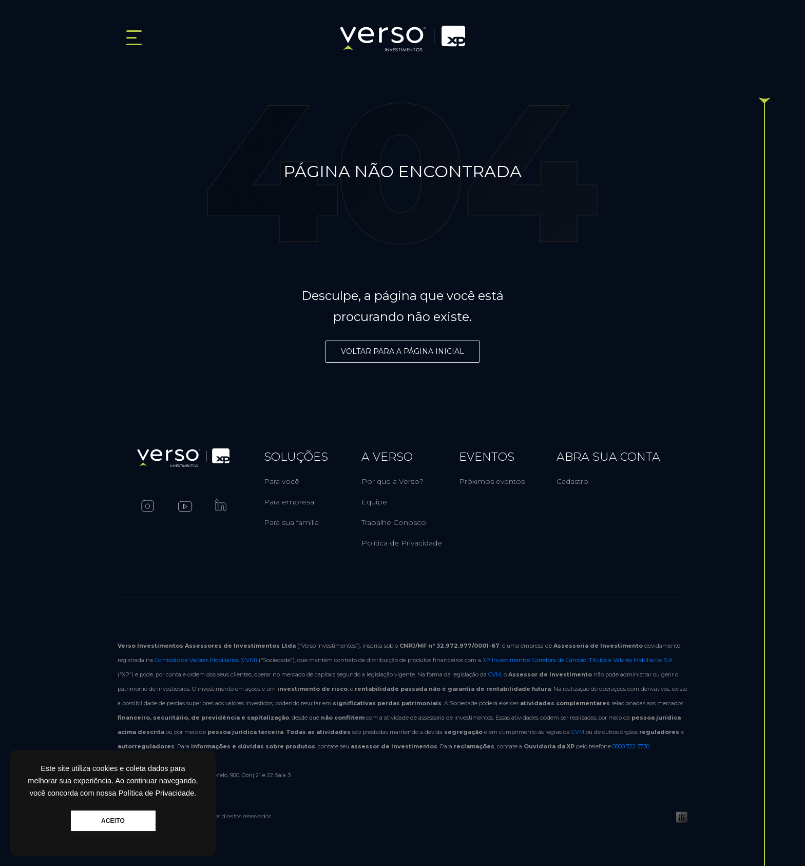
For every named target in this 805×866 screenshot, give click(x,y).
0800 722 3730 (630, 746)
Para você (281, 481)
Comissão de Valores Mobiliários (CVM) (206, 660)
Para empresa (289, 501)
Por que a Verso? (392, 481)
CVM (494, 674)
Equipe (374, 501)
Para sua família (291, 522)
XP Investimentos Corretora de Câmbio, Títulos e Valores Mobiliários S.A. (578, 660)
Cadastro (572, 481)
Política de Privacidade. (158, 793)
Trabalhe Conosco (393, 522)
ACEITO (113, 820)
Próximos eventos (492, 481)
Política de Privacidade (401, 543)
